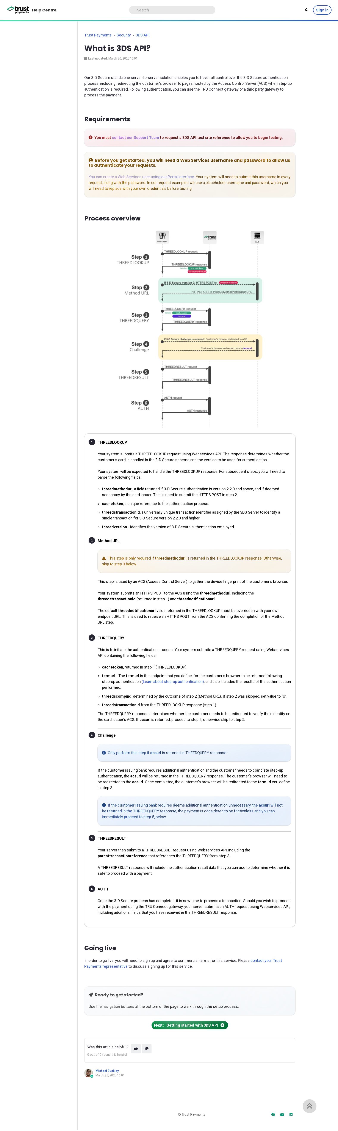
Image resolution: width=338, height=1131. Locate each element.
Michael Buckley (107, 1071)
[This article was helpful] (136, 1048)
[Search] (172, 10)
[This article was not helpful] (147, 1048)
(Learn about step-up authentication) (173, 681)
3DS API (142, 35)
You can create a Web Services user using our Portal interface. (142, 177)
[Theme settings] (307, 10)
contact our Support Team (135, 137)
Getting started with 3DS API (189, 1025)
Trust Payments (98, 35)
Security (124, 35)
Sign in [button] (322, 10)
